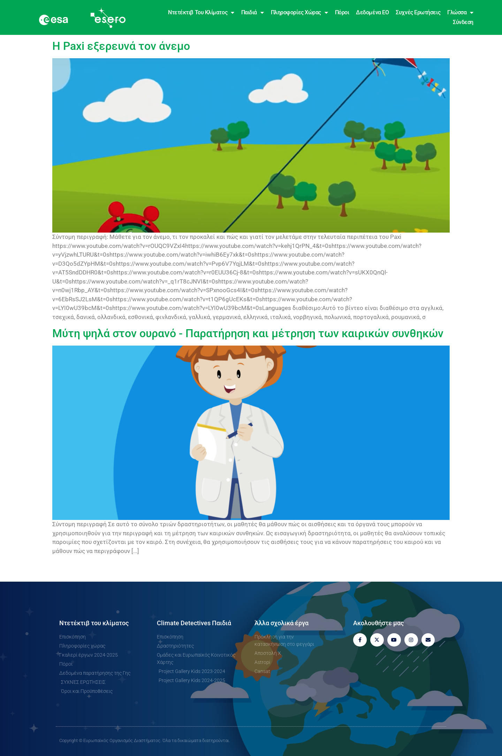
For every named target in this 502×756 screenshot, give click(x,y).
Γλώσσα (460, 12)
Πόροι (342, 12)
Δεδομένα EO (372, 12)
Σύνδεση (463, 22)
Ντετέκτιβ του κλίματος (201, 12)
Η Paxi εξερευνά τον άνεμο (121, 46)
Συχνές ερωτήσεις (418, 12)
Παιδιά (252, 12)
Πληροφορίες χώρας (299, 12)
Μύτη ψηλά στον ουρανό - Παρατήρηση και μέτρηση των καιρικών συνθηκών (247, 333)
